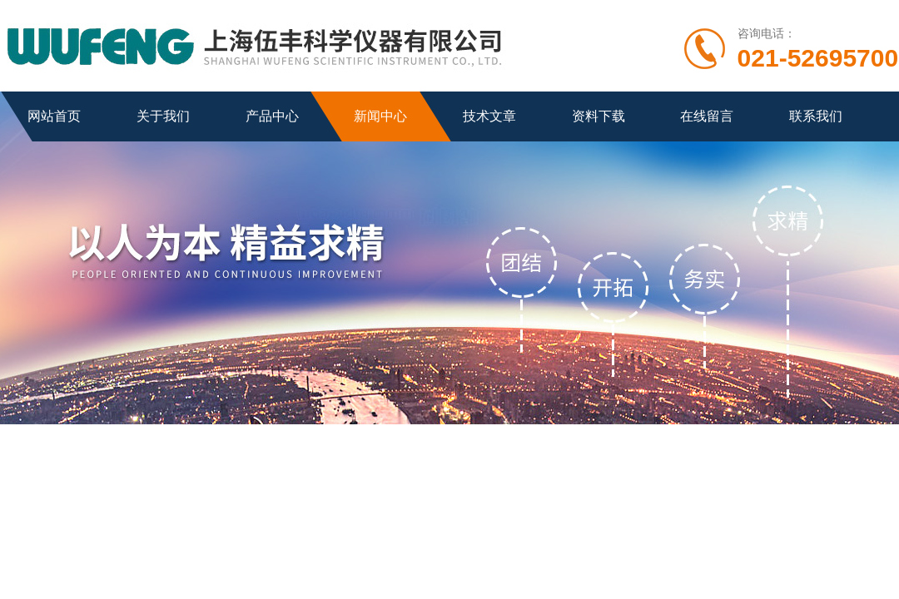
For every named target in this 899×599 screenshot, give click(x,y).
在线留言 (706, 116)
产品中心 (272, 116)
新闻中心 (380, 116)
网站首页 (54, 116)
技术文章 (489, 116)
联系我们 (815, 116)
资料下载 (598, 116)
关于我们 (163, 116)
